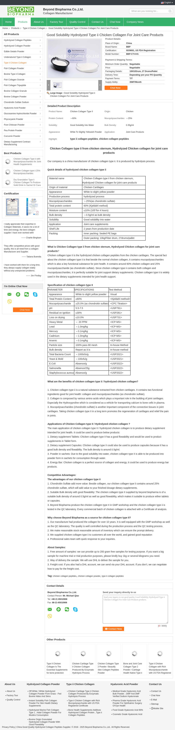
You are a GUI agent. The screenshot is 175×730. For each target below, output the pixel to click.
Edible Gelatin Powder (14, 51)
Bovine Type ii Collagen (14, 74)
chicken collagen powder (89, 576)
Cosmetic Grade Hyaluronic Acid (127, 714)
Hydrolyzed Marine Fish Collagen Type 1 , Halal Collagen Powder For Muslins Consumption (45, 712)
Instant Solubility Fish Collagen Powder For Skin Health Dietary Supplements (43, 703)
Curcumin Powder (12, 136)
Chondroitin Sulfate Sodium (16, 102)
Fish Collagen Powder (14, 68)
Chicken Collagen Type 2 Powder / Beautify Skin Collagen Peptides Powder (108, 668)
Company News (135, 22)
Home (8, 22)
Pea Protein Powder (13, 130)
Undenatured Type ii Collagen (17, 57)
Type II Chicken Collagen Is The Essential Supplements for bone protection (57, 668)
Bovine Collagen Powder (15, 96)
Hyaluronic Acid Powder (15, 108)
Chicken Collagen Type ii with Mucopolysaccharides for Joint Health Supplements (27, 162)
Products (22, 22)
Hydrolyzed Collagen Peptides (17, 40)
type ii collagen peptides (113, 576)
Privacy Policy (8, 727)
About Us (39, 22)
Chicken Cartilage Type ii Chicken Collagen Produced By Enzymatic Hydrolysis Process (83, 668)
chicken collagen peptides (64, 576)
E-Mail (154, 700)
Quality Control (77, 22)
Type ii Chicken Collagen (34, 28)
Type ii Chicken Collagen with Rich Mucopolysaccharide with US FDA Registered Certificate (160, 669)
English (167, 2)
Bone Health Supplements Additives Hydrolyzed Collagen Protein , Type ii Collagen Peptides (85, 712)
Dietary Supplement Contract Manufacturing (17, 143)
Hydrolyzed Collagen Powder (17, 46)
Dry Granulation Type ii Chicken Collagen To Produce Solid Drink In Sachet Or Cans (27, 182)
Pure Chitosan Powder (14, 125)
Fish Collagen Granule (14, 79)
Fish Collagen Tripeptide (15, 85)
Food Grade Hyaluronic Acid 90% (128, 710)
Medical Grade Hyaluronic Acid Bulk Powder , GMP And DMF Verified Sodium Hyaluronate (127, 694)
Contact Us (97, 22)
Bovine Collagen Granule (15, 91)
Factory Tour (56, 22)
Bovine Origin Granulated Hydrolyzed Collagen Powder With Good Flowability (44, 722)
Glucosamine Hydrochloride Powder (20, 113)
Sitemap (155, 704)
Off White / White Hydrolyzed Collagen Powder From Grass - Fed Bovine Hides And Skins (45, 694)
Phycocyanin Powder (13, 119)
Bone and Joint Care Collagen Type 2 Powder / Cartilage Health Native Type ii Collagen (132, 669)
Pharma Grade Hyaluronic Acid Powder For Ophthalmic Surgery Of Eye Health (127, 703)
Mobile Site (157, 708)
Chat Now (115, 22)
